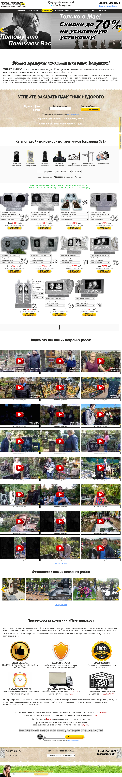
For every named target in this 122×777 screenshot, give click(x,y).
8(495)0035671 (109, 3)
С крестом (68, 177)
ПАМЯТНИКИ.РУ (12, 3)
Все (39, 177)
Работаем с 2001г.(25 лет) (13, 6)
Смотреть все (61, 564)
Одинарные (47, 177)
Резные (78, 177)
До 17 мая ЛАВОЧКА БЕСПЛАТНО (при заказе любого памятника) (32, 771)
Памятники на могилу (11, 4)
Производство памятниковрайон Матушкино (61, 4)
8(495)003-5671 (107, 752)
